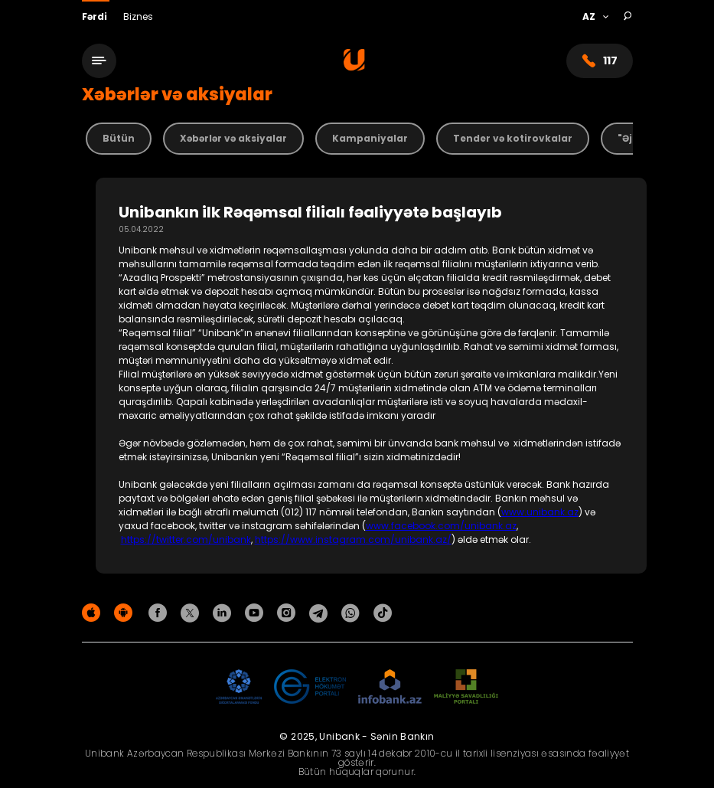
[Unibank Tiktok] (382, 612)
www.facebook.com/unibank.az (441, 525)
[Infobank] (390, 687)
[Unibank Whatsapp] (352, 612)
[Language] (595, 16)
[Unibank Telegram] (320, 612)
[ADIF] (239, 687)
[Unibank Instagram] (288, 612)
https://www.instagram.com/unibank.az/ (353, 539)
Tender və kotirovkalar (512, 138)
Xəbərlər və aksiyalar (233, 138)
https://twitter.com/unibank (186, 539)
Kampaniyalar (370, 138)
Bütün (119, 138)
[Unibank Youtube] (256, 612)
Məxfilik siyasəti (597, 615)
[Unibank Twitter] (192, 612)
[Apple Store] (93, 612)
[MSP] (466, 687)
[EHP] (310, 687)
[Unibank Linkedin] (224, 612)
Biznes (138, 16)
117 (600, 61)
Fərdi (95, 16)
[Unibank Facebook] (159, 612)
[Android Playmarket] (125, 612)
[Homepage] (354, 67)
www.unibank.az (540, 511)
